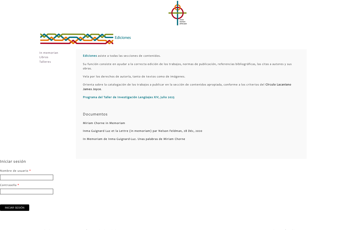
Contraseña (9, 185)
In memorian (48, 53)
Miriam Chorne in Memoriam (104, 123)
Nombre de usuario (15, 171)
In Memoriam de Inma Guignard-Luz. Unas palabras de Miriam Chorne (134, 139)
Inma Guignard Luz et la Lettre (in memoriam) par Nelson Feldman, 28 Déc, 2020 (142, 131)
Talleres (45, 62)
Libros (43, 57)
